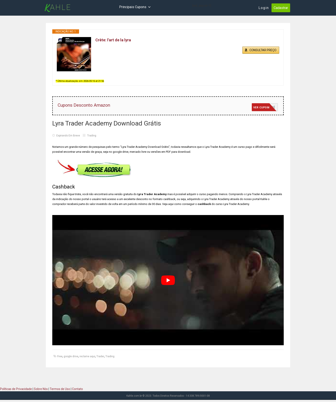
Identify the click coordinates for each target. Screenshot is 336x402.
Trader (100, 356)
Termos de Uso (60, 389)
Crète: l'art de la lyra (113, 40)
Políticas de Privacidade (16, 389)
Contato (77, 389)
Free (59, 356)
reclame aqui (87, 356)
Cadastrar (281, 8)
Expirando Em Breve (66, 135)
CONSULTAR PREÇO (262, 50)
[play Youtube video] (168, 280)
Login (263, 8)
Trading (91, 135)
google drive (71, 356)
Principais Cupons (135, 7)
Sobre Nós (41, 389)
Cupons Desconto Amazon (84, 105)
